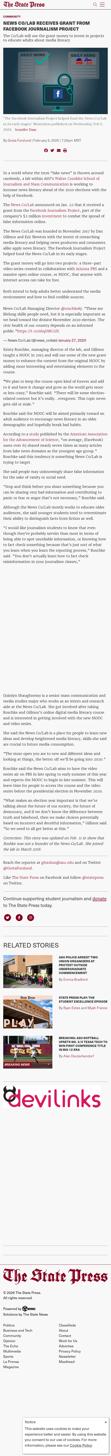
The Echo (10, 1345)
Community (12, 16)
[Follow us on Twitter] (7, 917)
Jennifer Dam (25, 130)
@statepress (93, 877)
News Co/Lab (22, 205)
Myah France (97, 1007)
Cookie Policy (81, 1445)
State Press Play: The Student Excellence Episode (83, 999)
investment (52, 216)
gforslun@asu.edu (57, 862)
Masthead (67, 1361)
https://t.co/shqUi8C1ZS (38, 331)
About (63, 1330)
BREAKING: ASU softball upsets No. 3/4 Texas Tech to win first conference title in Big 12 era (83, 1044)
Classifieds (67, 1325)
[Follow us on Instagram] (30, 917)
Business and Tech (17, 1330)
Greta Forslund (19, 140)
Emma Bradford (75, 979)
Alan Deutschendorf (78, 1056)
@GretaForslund (17, 868)
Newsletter (67, 1356)
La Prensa (11, 1361)
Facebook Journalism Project (55, 210)
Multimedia (12, 1351)
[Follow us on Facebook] (19, 917)
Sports (8, 1356)
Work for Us (68, 1340)
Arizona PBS (86, 269)
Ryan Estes (71, 1007)
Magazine (11, 1366)
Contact (65, 1335)
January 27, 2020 (72, 340)
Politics (9, 1325)
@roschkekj (71, 308)
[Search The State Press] (95, 4)
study (34, 434)
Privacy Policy (70, 1351)
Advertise (66, 1345)
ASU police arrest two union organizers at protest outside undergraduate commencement (78, 965)
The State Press (25, 877)
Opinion (9, 1340)
